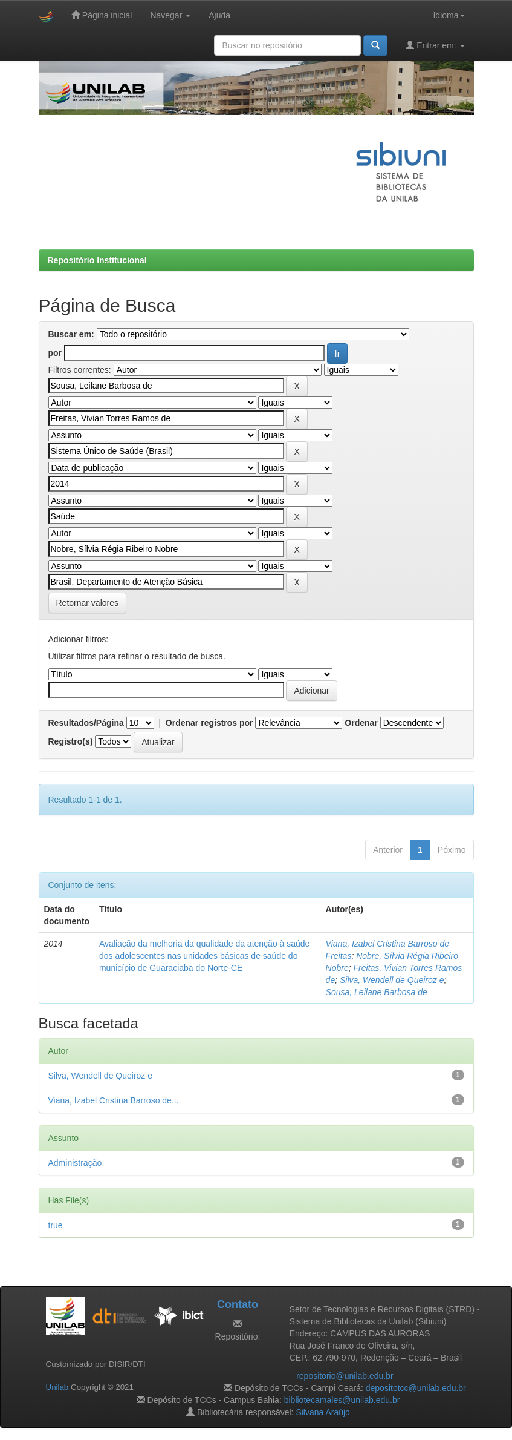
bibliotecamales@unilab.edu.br (342, 1400)
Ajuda (219, 15)
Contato (237, 1304)
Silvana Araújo (323, 1412)
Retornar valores (87, 603)
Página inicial (101, 15)
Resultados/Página (86, 723)
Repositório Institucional (97, 260)
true (55, 1225)
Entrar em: (435, 45)
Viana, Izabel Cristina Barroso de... (113, 1100)
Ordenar (361, 723)
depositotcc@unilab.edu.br (416, 1388)
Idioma (448, 15)
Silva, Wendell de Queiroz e (392, 980)
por (55, 353)
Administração (75, 1163)
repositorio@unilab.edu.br (345, 1376)
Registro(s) (70, 741)
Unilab (57, 1387)
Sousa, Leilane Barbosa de (376, 992)
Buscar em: (71, 334)
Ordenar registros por (209, 723)
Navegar (170, 15)
